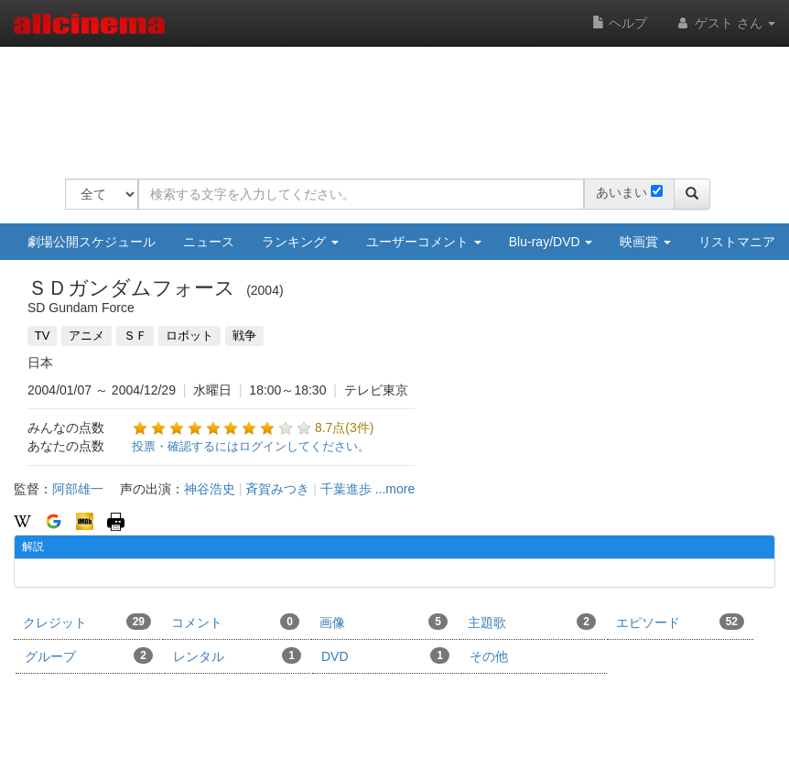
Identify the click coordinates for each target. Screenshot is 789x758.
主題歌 (532, 621)
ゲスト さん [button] (725, 23)
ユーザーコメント (423, 241)
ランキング (300, 241)
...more (395, 489)
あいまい (621, 192)
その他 (489, 656)
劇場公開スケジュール (91, 241)
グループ (89, 655)
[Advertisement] (398, 101)
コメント (235, 621)
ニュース (208, 241)
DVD (385, 655)
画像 (383, 621)
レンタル (237, 655)
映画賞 (645, 241)
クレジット (87, 621)
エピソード (680, 621)
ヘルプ (619, 23)
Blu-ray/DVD (551, 241)
